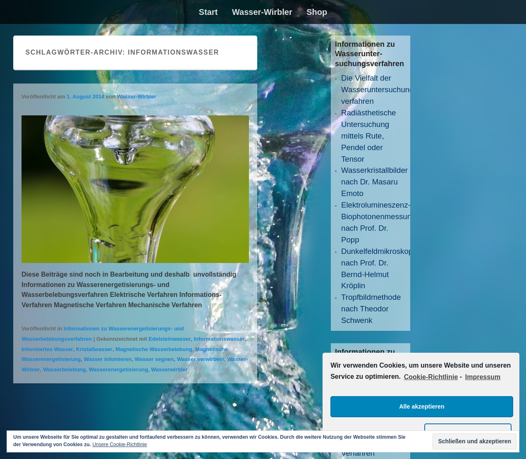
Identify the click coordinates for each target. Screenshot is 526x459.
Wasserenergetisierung (118, 369)
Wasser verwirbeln (200, 359)
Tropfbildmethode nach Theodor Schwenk (371, 309)
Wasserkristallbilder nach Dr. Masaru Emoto (374, 182)
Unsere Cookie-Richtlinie (119, 444)
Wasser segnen (154, 359)
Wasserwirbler (169, 369)
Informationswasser (219, 339)
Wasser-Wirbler (262, 12)
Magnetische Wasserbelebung (153, 349)
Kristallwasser (94, 349)
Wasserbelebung (64, 369)
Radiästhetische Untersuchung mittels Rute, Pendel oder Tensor (368, 135)
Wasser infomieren (108, 359)
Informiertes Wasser (47, 349)
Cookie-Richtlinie (431, 376)
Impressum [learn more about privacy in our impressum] (482, 376)
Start (208, 12)
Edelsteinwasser (169, 339)
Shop (316, 12)
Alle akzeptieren (422, 406)
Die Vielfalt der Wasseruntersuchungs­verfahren (380, 89)
